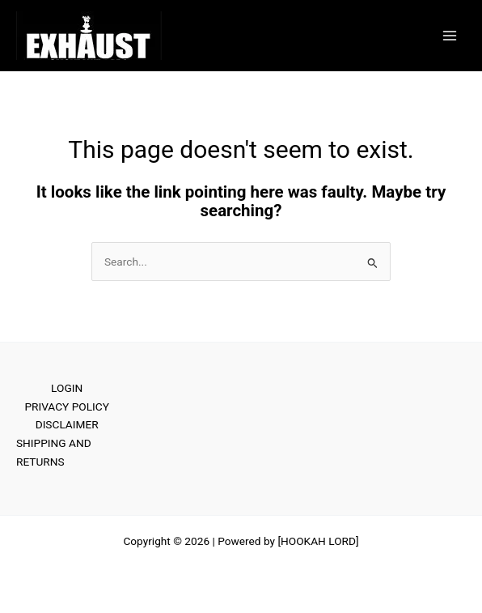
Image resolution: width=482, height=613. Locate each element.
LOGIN (66, 387)
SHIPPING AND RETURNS (53, 452)
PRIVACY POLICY (66, 406)
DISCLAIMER (67, 424)
